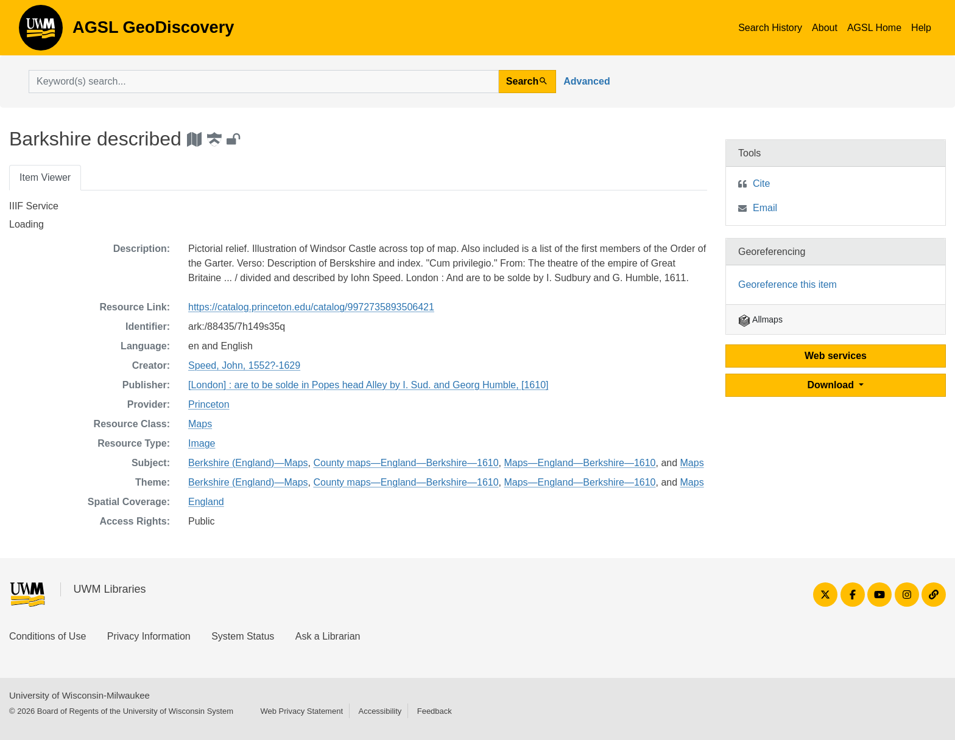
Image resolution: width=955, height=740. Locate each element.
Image (201, 443)
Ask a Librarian (328, 636)
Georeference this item (787, 284)
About (824, 28)
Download (832, 385)
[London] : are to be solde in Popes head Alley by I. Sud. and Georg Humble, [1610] (368, 385)
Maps (200, 424)
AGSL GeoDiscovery (40, 31)
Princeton (209, 404)
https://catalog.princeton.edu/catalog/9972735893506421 (311, 307)
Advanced (586, 81)
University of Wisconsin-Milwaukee (79, 695)
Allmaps (760, 319)
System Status (242, 636)
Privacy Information (149, 636)
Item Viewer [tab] (45, 177)
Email (765, 208)
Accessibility (379, 711)
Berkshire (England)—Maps (248, 463)
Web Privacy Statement (301, 711)
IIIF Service (33, 206)
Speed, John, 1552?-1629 (244, 365)
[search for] (264, 81)
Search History (770, 28)
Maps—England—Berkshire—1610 (579, 463)
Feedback (434, 711)
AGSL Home (874, 28)
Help (921, 28)
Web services (836, 356)
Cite (761, 183)
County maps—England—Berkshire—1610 (405, 463)
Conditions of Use (47, 636)
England (206, 502)
